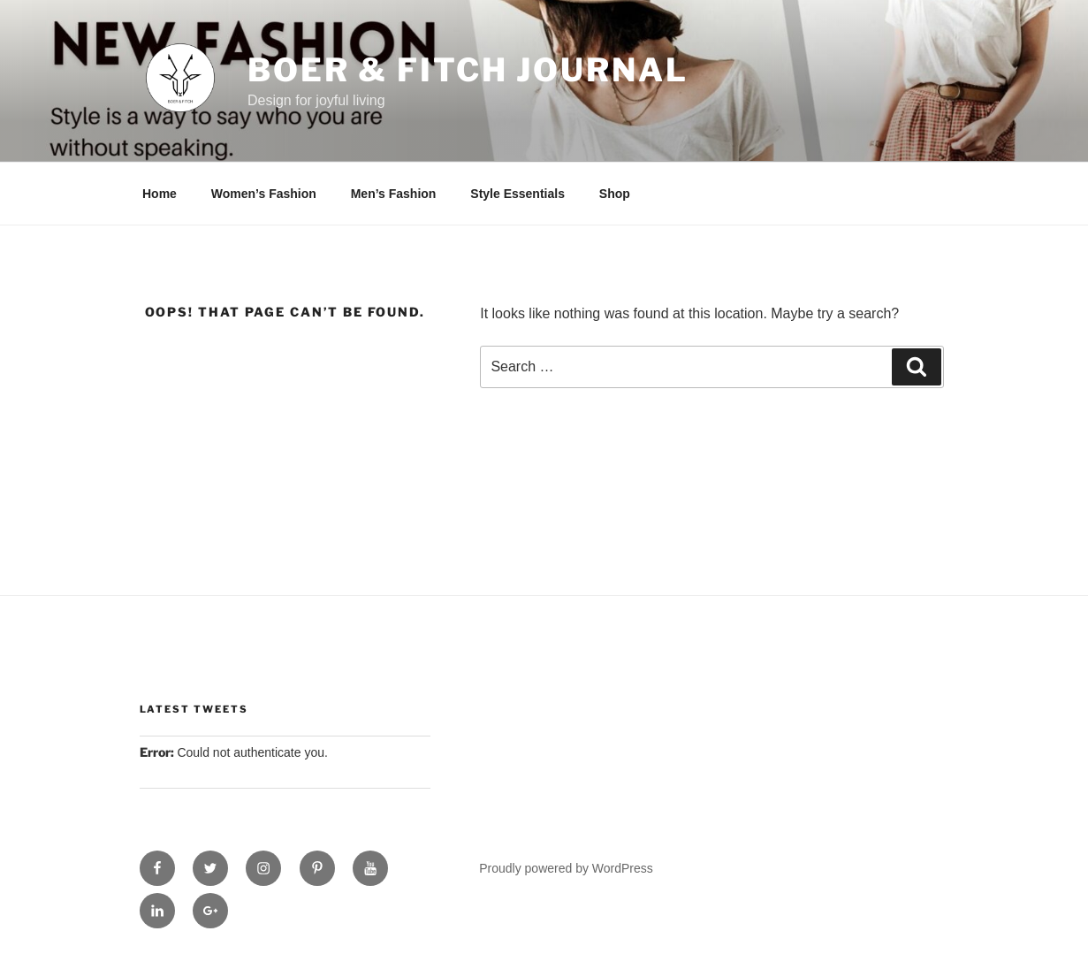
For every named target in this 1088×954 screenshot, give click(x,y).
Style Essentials (517, 194)
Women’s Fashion (263, 194)
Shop (614, 194)
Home (159, 194)
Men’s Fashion (394, 194)
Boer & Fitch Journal (468, 69)
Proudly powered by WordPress (566, 868)
